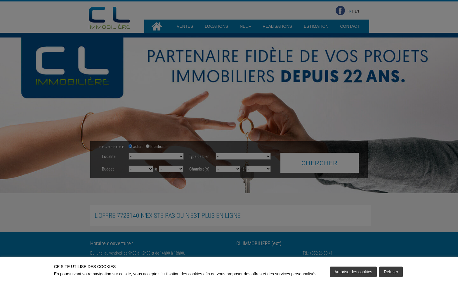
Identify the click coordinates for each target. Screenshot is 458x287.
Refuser (391, 271)
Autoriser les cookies (353, 271)
